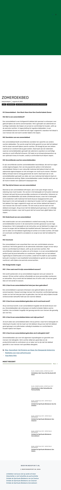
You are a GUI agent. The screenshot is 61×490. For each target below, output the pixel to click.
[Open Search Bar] (52, 15)
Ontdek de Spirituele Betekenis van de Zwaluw (22, 478)
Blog (4, 104)
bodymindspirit (6, 101)
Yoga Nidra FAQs (11, 355)
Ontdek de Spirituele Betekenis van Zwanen (21, 481)
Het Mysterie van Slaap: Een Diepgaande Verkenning (31, 104)
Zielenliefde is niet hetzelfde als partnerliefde (22, 476)
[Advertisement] (30, 42)
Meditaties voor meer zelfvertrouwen (18, 353)
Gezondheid (11, 104)
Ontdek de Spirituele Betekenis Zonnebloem (21, 483)
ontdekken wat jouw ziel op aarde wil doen (21, 474)
